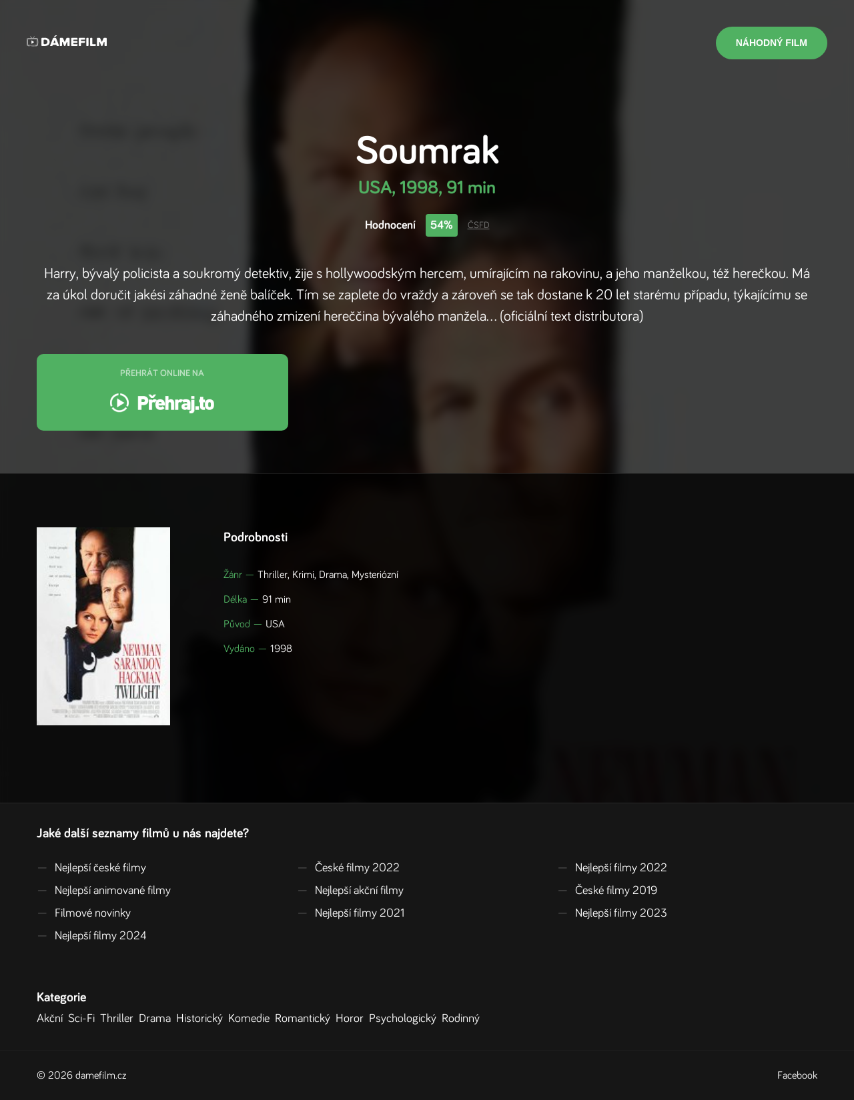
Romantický (305, 1019)
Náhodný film (771, 42)
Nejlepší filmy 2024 (92, 936)
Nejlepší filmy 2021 (350, 913)
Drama (157, 1019)
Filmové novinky (84, 913)
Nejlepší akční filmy (350, 890)
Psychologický (405, 1019)
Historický (202, 1019)
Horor (352, 1019)
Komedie (251, 1019)
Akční (52, 1019)
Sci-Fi (84, 1019)
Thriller (119, 1019)
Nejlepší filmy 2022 (612, 868)
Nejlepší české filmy (91, 868)
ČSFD (479, 225)
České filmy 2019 (607, 890)
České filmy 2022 (348, 868)
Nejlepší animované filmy (104, 890)
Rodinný (463, 1019)
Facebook (797, 1075)
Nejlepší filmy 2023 (612, 913)
